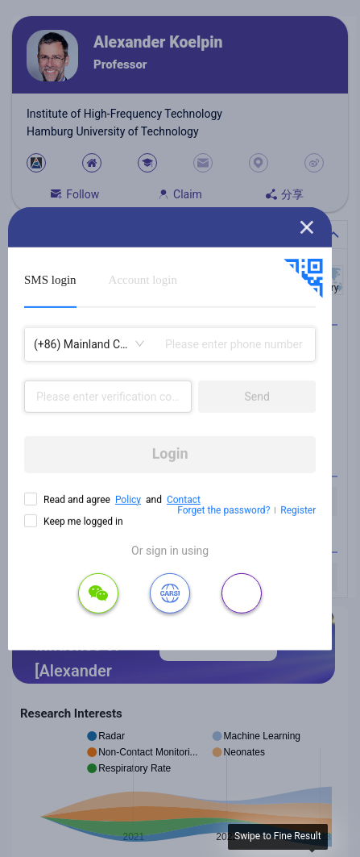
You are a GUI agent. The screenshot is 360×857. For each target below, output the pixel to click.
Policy (128, 499)
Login (170, 453)
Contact (184, 499)
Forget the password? (223, 510)
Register (298, 510)
